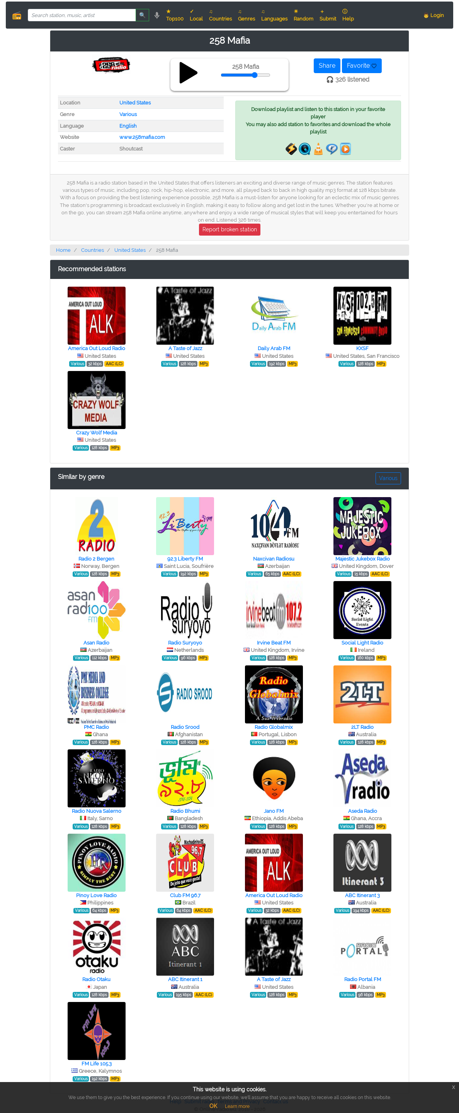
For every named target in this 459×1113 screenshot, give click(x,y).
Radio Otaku (96, 979)
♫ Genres (246, 15)
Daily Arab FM (274, 348)
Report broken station (229, 229)
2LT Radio (362, 727)
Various (128, 114)
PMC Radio (96, 727)
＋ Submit (328, 15)
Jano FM (274, 811)
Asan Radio (96, 643)
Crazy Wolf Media (96, 433)
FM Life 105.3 (97, 1064)
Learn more (237, 1106)
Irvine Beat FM (274, 643)
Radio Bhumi (185, 811)
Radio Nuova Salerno (96, 811)
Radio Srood (185, 727)
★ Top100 (175, 15)
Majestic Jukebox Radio (362, 559)
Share (327, 65)
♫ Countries (220, 15)
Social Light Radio (362, 643)
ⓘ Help (348, 15)
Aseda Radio (362, 811)
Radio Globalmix (274, 727)
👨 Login (433, 15)
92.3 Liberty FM (185, 559)
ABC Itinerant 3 (362, 895)
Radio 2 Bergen (96, 559)
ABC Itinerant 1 (185, 979)
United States (135, 103)
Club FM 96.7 (185, 895)
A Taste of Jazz (185, 348)
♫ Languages (274, 15)
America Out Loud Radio (96, 348)
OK (213, 1106)
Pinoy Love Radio (96, 895)
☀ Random (303, 15)
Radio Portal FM (362, 979)
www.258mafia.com (142, 137)
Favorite (362, 65)
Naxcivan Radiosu (273, 559)
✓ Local (196, 15)
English (128, 126)
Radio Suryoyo (185, 643)
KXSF (362, 348)
